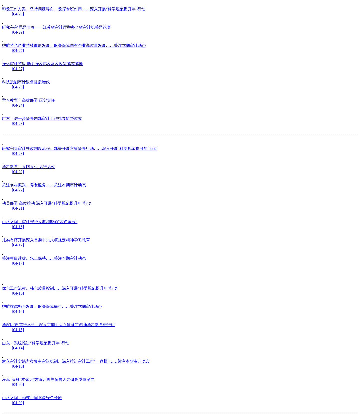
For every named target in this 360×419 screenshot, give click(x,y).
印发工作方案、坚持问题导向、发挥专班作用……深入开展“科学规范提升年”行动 (74, 9)
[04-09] (18, 384)
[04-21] (18, 208)
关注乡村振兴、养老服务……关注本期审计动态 (44, 185)
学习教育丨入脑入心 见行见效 (28, 167)
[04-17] (18, 245)
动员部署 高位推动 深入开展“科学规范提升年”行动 (47, 203)
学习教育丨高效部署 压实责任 (28, 100)
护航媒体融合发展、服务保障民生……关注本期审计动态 (52, 306)
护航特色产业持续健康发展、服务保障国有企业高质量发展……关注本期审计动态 (74, 45)
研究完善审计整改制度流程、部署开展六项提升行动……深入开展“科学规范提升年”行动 (80, 148)
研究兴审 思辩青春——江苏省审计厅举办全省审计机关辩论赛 (56, 27)
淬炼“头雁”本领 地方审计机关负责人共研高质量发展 (48, 379)
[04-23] (18, 123)
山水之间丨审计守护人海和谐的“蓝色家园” (40, 222)
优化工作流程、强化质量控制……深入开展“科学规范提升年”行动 (60, 288)
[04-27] (18, 50)
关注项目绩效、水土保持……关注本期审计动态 (44, 258)
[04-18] (18, 227)
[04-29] (18, 14)
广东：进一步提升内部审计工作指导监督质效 (42, 118)
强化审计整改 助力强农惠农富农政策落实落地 (42, 64)
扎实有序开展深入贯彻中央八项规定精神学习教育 (46, 240)
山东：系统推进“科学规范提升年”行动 (36, 343)
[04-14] (18, 348)
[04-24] (18, 105)
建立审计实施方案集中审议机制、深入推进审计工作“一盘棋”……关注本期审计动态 (76, 361)
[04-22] (18, 172)
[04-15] (18, 330)
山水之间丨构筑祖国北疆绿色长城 (32, 398)
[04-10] (18, 366)
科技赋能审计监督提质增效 (26, 82)
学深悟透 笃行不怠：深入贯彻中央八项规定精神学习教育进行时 (58, 325)
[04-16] (18, 293)
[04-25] (18, 87)
